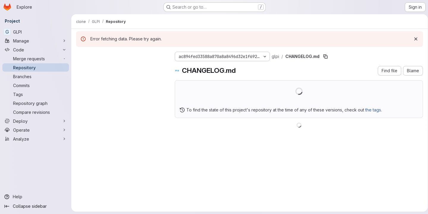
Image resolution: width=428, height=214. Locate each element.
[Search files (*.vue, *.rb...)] (120, 67)
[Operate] (35, 130)
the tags (373, 109)
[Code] (35, 49)
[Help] (35, 197)
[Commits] (35, 85)
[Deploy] (35, 121)
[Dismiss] (413, 39)
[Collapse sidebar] (35, 206)
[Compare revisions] (35, 112)
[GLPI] (35, 32)
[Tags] (35, 94)
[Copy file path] (325, 56)
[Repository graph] (35, 103)
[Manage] (35, 41)
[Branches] (35, 76)
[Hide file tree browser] (81, 55)
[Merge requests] (35, 58)
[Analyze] (35, 139)
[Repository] (35, 67)
